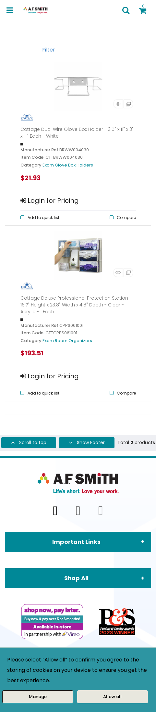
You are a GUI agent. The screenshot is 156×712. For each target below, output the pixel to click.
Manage (38, 697)
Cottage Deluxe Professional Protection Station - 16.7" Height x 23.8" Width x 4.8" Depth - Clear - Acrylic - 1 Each (76, 305)
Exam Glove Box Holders (67, 165)
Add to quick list (43, 217)
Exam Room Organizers (67, 341)
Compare (126, 217)
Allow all (112, 697)
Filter (48, 49)
